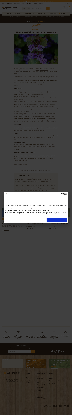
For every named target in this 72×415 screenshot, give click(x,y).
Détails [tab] (36, 198)
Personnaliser (35, 220)
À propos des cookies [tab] (57, 198)
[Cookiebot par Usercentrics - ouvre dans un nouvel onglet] (60, 194)
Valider (56, 220)
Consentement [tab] (14, 198)
